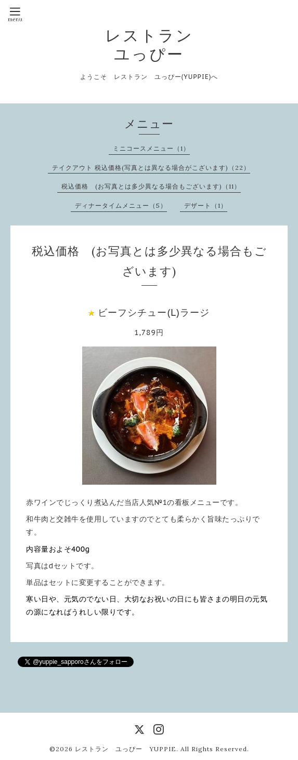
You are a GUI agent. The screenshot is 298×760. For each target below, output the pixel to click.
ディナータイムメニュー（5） (121, 205)
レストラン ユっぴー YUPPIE (125, 749)
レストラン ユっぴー (149, 44)
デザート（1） (205, 205)
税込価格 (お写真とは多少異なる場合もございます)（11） (151, 186)
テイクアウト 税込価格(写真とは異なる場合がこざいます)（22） (151, 167)
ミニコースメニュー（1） (151, 148)
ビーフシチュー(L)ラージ (154, 312)
